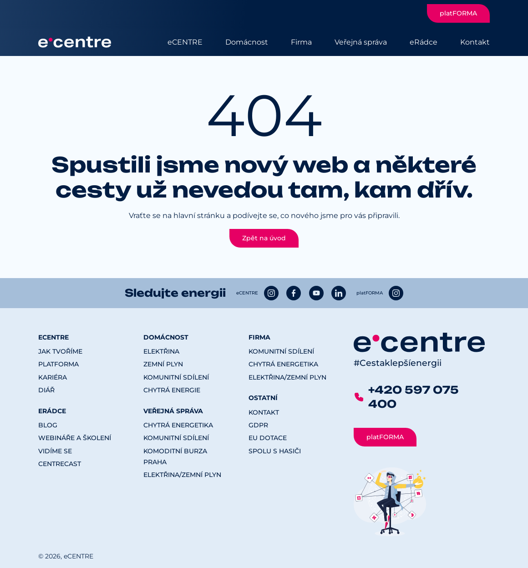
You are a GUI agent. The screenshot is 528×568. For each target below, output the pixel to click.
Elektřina (161, 351)
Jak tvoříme (60, 351)
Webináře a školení (74, 438)
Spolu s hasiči (275, 451)
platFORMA (458, 13)
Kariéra (52, 377)
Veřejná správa (361, 42)
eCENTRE (185, 42)
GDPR (258, 425)
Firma (301, 42)
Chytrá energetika (178, 425)
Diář (46, 390)
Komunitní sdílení (176, 377)
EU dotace (268, 438)
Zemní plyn (163, 364)
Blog (47, 425)
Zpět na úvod (264, 238)
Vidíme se (55, 451)
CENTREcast (59, 464)
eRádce (423, 42)
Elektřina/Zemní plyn (182, 475)
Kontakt (475, 42)
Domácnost (246, 42)
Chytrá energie (171, 390)
